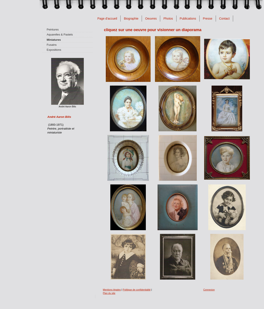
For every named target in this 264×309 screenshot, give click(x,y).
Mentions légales (112, 289)
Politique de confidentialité (137, 289)
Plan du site (109, 293)
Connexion (209, 289)
